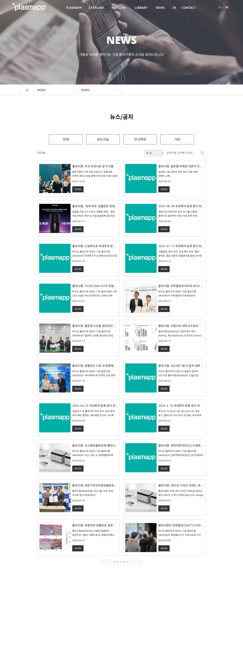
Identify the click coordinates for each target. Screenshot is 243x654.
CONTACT (188, 8)
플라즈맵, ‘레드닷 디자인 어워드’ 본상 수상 (181, 499)
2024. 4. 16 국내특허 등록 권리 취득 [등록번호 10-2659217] (181, 419)
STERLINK (96, 8)
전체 (66, 152)
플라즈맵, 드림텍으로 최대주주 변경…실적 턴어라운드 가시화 (95, 259)
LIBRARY (141, 8)
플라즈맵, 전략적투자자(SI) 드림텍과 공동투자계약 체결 (181, 459)
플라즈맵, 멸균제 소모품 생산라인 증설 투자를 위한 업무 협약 (95, 339)
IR (174, 8)
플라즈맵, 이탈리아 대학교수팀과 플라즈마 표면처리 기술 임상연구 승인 (181, 339)
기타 (177, 152)
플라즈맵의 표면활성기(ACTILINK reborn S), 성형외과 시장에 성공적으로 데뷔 (181, 539)
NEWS (160, 8)
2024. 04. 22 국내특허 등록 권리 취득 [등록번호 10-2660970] (95, 419)
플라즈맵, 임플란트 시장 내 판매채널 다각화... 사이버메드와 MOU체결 (95, 379)
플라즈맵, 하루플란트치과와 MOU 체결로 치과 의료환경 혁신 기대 (181, 299)
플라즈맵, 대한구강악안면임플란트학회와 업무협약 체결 (95, 499)
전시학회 (140, 152)
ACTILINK (118, 8)
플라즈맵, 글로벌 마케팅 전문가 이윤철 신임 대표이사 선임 (181, 179)
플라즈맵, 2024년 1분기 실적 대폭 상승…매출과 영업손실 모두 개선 (181, 379)
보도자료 (103, 152)
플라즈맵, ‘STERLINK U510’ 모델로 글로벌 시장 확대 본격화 (95, 299)
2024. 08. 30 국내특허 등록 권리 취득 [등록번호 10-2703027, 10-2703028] (181, 219)
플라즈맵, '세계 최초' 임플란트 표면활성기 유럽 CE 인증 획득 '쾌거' (95, 219)
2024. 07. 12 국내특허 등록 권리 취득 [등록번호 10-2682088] (181, 259)
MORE (77, 203)
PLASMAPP (74, 8)
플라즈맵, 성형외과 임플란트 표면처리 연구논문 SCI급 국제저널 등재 (95, 539)
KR (220, 7)
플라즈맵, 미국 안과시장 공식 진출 (95, 179)
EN (226, 7)
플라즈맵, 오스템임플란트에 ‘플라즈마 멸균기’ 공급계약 (95, 459)
